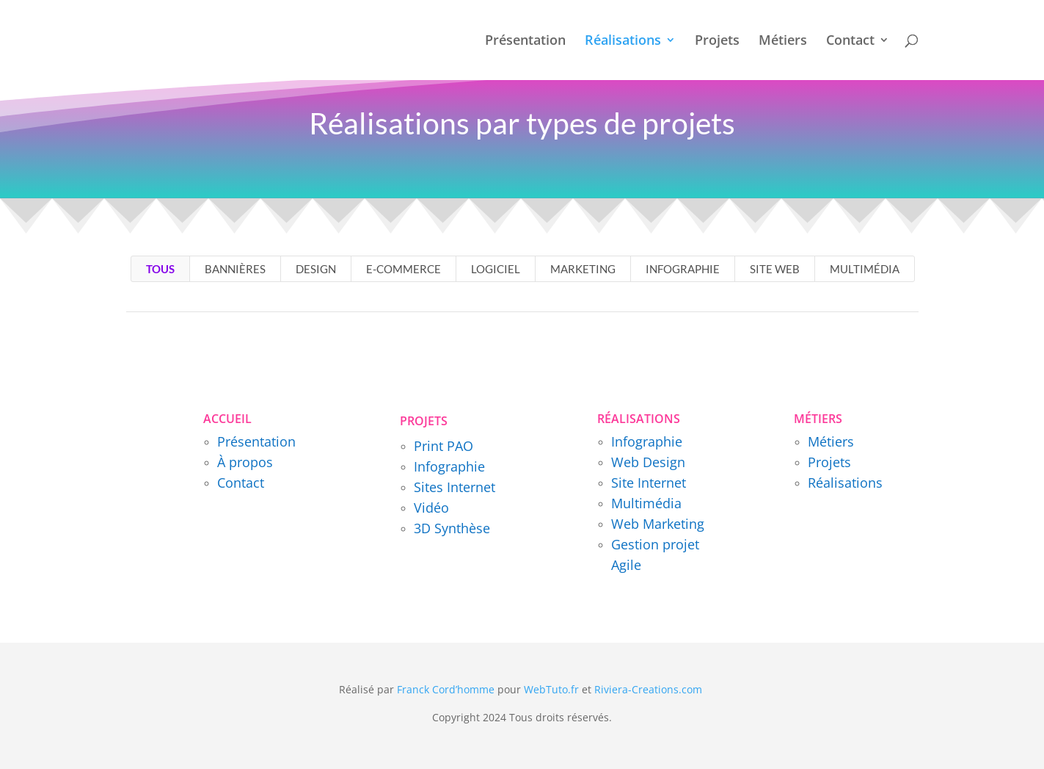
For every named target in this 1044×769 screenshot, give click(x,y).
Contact (850, 42)
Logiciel (495, 268)
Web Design (648, 462)
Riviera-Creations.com (648, 689)
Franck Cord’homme (445, 689)
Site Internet (648, 482)
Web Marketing (657, 523)
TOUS (160, 268)
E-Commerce (403, 268)
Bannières (235, 268)
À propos (245, 462)
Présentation (525, 42)
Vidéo (431, 507)
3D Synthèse (452, 528)
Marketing (583, 268)
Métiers (783, 42)
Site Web (775, 268)
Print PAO (443, 446)
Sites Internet (454, 487)
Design (316, 268)
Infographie (683, 268)
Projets (717, 42)
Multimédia (864, 268)
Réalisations (623, 42)
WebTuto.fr (551, 689)
